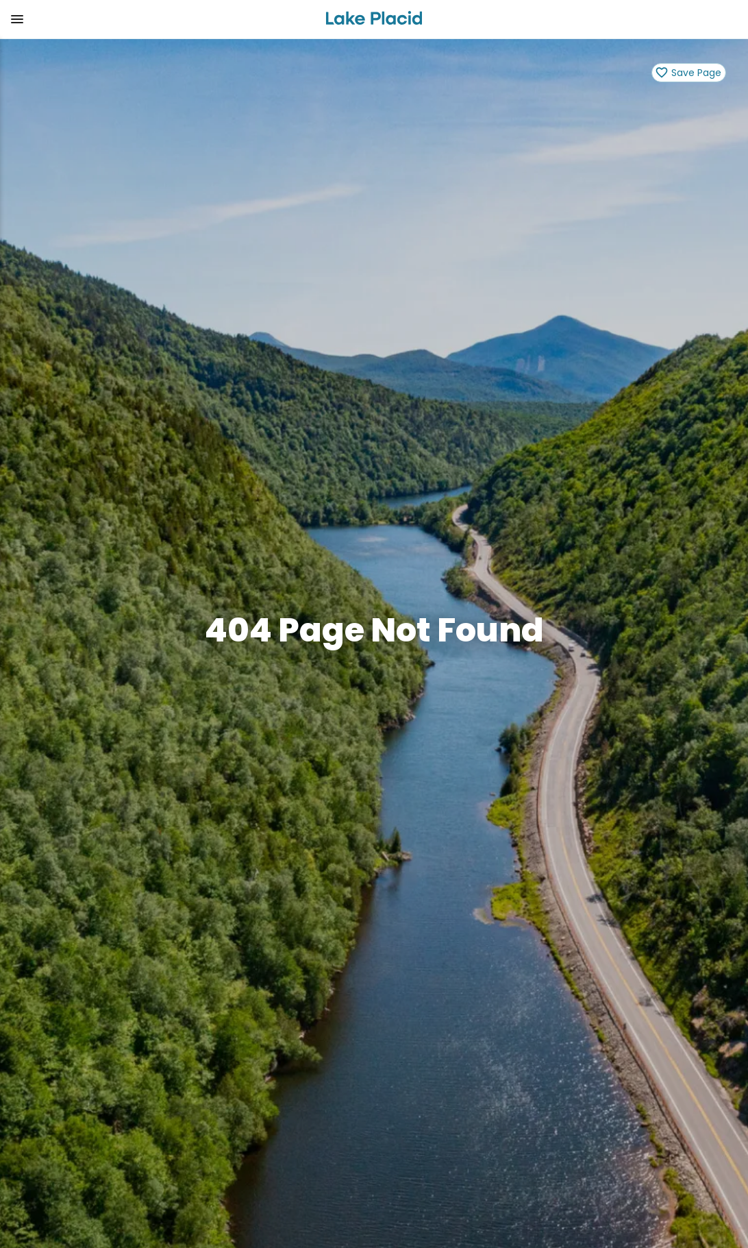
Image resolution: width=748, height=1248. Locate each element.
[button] (157, 19)
